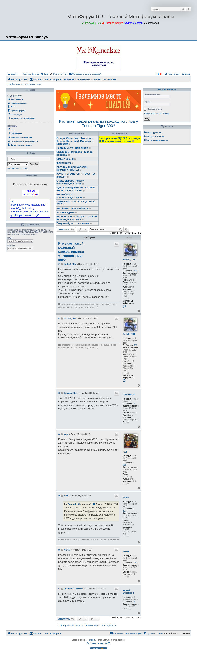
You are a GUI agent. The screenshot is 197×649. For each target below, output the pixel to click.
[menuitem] (29, 74)
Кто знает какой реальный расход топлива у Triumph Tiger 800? (98, 123)
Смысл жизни (65, 158)
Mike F (126, 497)
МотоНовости (135, 23)
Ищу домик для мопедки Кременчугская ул (71, 168)
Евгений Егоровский (128, 591)
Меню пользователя (167, 89)
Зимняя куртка (65, 212)
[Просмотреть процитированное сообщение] (94, 504)
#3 (59, 393)
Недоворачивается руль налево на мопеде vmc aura (76, 218)
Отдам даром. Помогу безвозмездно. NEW (70, 182)
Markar (126, 552)
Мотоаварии (152, 23)
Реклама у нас (93, 23)
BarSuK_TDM (129, 260)
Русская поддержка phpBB (98, 643)
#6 (59, 550)
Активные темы (33, 84)
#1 (59, 264)
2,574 (125, 511)
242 (135, 563)
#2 (59, 318)
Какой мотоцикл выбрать (72, 208)
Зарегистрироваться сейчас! (156, 114)
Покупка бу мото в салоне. (73, 223)
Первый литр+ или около (72, 147)
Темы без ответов (14, 84)
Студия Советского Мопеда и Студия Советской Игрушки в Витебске (74, 141)
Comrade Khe (129, 395)
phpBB (92, 640)
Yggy (125, 452)
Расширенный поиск (17, 168)
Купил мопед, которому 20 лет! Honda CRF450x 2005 (75, 189)
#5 (59, 496)
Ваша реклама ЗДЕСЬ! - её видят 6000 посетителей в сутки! (119, 139)
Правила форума (114, 23)
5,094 (125, 465)
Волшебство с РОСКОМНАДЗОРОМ (69, 196)
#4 (59, 434)
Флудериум (63, 162)
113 (135, 271)
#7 (59, 589)
